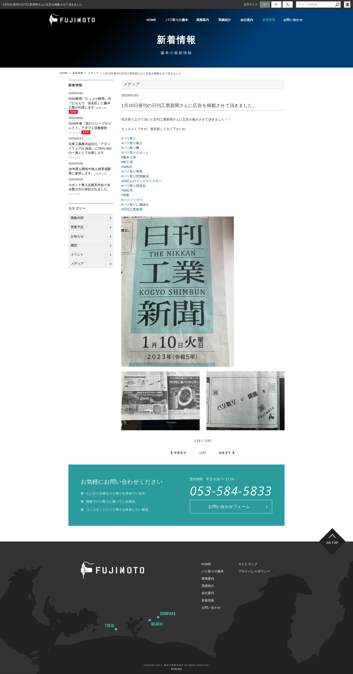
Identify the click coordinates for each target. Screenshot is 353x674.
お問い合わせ (293, 20)
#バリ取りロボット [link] (135, 152)
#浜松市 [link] (127, 190)
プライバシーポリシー (254, 571)
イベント (74, 133)
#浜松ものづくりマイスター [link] (141, 181)
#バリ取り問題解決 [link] (135, 176)
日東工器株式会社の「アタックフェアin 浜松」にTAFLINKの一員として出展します (90, 148)
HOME (151, 20)
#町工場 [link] (127, 162)
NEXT (225, 453)
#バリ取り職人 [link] (132, 143)
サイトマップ (248, 564)
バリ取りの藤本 (177, 20)
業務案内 (202, 20)
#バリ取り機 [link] (130, 148)
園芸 (74, 245)
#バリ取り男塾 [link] (132, 171)
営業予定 (77, 227)
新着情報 (268, 20)
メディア (77, 263)
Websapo (176, 669)
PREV (180, 453)
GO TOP (332, 542)
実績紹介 (224, 20)
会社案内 (246, 20)
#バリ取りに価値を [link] (135, 204)
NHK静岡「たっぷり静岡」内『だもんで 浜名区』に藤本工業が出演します (89, 103)
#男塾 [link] (125, 195)
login (347, 4)
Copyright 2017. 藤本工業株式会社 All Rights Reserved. (176, 665)
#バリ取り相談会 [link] (133, 185)
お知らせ (101, 108)
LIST (202, 453)
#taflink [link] (126, 166)
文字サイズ (251, 4)
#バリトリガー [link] (132, 200)
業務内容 (77, 218)
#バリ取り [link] (128, 138)
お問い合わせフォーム (229, 506)
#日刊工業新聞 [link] (132, 209)
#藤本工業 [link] (128, 157)
